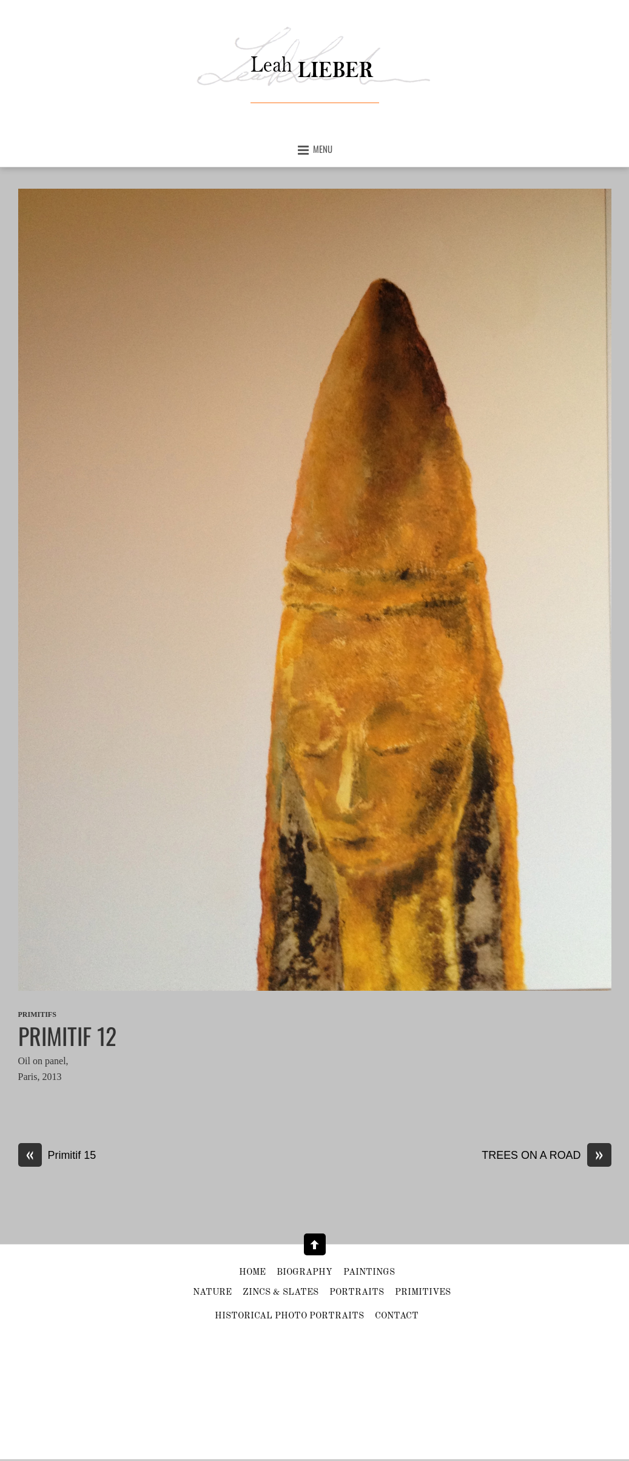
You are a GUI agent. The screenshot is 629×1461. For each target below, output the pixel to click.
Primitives (423, 1292)
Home (252, 1272)
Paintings (369, 1272)
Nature (212, 1292)
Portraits (356, 1292)
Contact (397, 1316)
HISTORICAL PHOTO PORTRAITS (289, 1316)
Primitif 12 (67, 1036)
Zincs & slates (280, 1292)
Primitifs (37, 1014)
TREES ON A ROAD (546, 1156)
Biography (304, 1272)
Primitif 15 (57, 1156)
